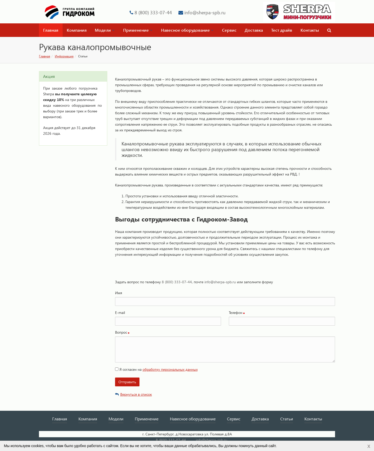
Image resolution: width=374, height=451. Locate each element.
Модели (105, 30)
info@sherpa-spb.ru (204, 12)
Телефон (235, 312)
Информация (64, 56)
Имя (118, 292)
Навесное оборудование (187, 30)
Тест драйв (281, 30)
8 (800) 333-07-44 (153, 12)
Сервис (229, 30)
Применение (137, 30)
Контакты (309, 30)
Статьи (286, 418)
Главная (50, 30)
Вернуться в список (133, 394)
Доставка (254, 30)
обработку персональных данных (170, 369)
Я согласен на (156, 369)
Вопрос (121, 332)
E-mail (120, 312)
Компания (77, 30)
